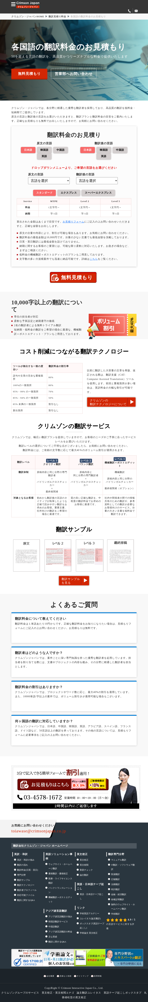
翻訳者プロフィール (27, 889)
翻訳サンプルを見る (71, 580)
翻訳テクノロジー (25, 884)
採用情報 (98, 975)
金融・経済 (118, 894)
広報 (115, 879)
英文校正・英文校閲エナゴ (58, 992)
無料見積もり (29, 73)
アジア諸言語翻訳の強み (60, 916)
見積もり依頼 (65, 975)
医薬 (115, 873)
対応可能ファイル (25, 894)
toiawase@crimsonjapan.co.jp (38, 830)
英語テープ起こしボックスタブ (123, 992)
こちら (94, 258)
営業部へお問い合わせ (74, 74)
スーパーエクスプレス (98, 192)
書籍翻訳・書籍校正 (58, 873)
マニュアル (118, 859)
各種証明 (117, 899)
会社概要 (50, 975)
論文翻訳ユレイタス (89, 992)
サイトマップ (83, 975)
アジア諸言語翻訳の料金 (60, 931)
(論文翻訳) (90, 918)
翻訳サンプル (23, 879)
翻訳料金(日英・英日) (27, 869)
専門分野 (21, 874)
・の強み (25, 859)
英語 (44, 156)
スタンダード (44, 192)
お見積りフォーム (73, 221)
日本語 (28, 150)
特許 (115, 889)
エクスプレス (68, 192)
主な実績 (52, 936)
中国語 (60, 150)
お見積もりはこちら (63, 784)
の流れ (22, 864)
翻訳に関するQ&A (26, 899)
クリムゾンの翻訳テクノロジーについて (108, 401)
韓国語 (44, 150)
